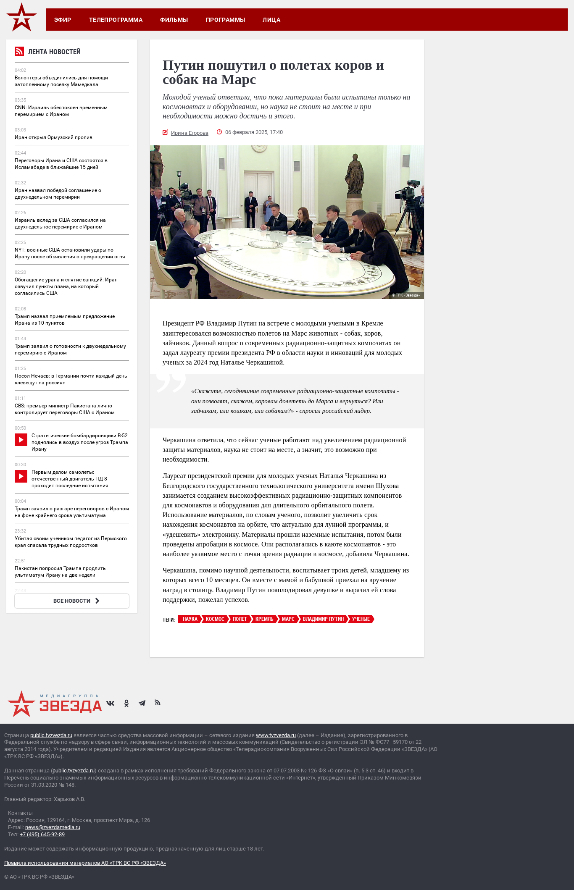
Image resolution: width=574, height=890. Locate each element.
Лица (271, 19)
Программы (225, 19)
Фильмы (174, 19)
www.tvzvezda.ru (276, 735)
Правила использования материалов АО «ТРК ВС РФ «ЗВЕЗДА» (85, 863)
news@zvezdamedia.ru (52, 827)
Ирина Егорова (189, 133)
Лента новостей (48, 53)
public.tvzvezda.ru (51, 735)
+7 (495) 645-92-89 (42, 834)
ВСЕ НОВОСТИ (77, 601)
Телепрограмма (115, 19)
